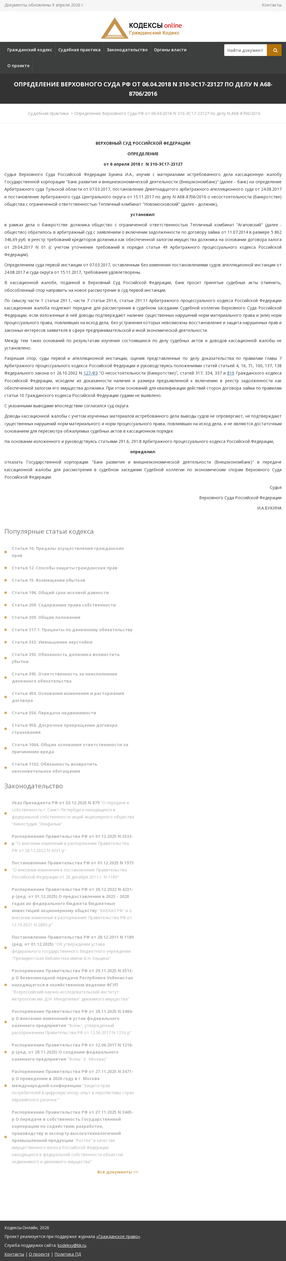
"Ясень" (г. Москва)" (72, 1054)
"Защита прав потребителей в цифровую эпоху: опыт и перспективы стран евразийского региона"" (73, 1088)
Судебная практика (79, 49)
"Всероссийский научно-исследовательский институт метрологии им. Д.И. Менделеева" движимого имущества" (72, 987)
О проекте (18, 65)
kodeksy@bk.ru (72, 1245)
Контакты (272, 5)
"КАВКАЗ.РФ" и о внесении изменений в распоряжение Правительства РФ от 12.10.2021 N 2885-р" (72, 909)
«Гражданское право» (118, 1236)
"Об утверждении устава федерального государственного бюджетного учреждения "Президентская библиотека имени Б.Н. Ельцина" (73, 950)
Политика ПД (67, 1254)
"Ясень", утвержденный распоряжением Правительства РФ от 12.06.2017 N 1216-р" (72, 1024)
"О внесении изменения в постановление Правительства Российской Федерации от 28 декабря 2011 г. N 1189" (73, 872)
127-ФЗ (91, 373)
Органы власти (170, 49)
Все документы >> (118, 1174)
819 (230, 373)
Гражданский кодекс (29, 49)
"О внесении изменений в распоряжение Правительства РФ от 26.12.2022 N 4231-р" (72, 845)
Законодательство (127, 49)
